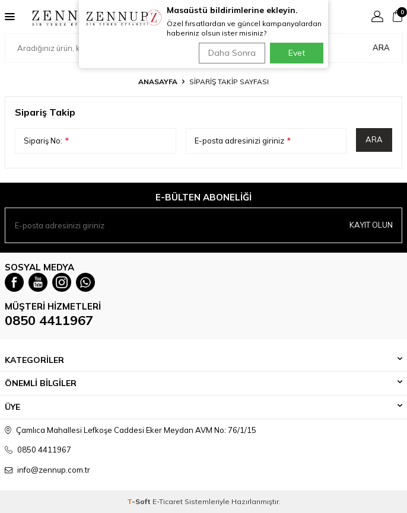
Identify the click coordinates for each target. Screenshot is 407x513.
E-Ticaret (167, 501)
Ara (381, 47)
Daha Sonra (232, 52)
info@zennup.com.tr (53, 469)
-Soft (139, 501)
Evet (296, 52)
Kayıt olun (371, 225)
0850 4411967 (49, 320)
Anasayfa (157, 81)
